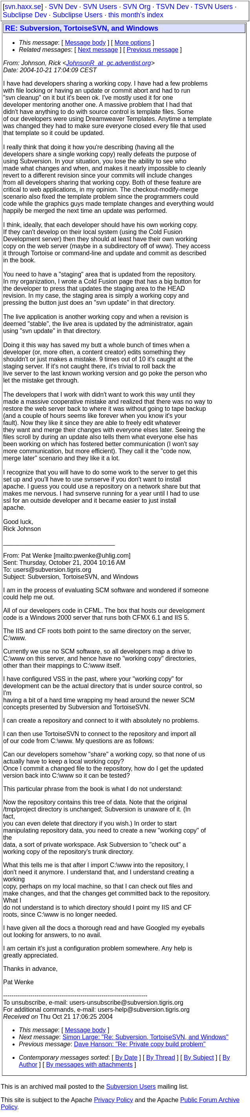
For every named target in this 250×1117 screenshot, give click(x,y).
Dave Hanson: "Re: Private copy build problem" (140, 1044)
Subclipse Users (77, 15)
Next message (98, 49)
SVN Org (136, 7)
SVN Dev (63, 7)
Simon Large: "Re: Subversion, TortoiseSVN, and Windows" (145, 1037)
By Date (126, 1057)
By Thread (160, 1057)
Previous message (153, 49)
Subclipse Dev (25, 15)
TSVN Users (213, 7)
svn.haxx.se (23, 7)
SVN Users (100, 7)
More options (133, 42)
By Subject (199, 1057)
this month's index (135, 15)
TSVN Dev (172, 7)
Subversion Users (131, 1086)
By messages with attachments (89, 1064)
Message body (85, 42)
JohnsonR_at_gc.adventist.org (108, 63)
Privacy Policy (113, 1100)
